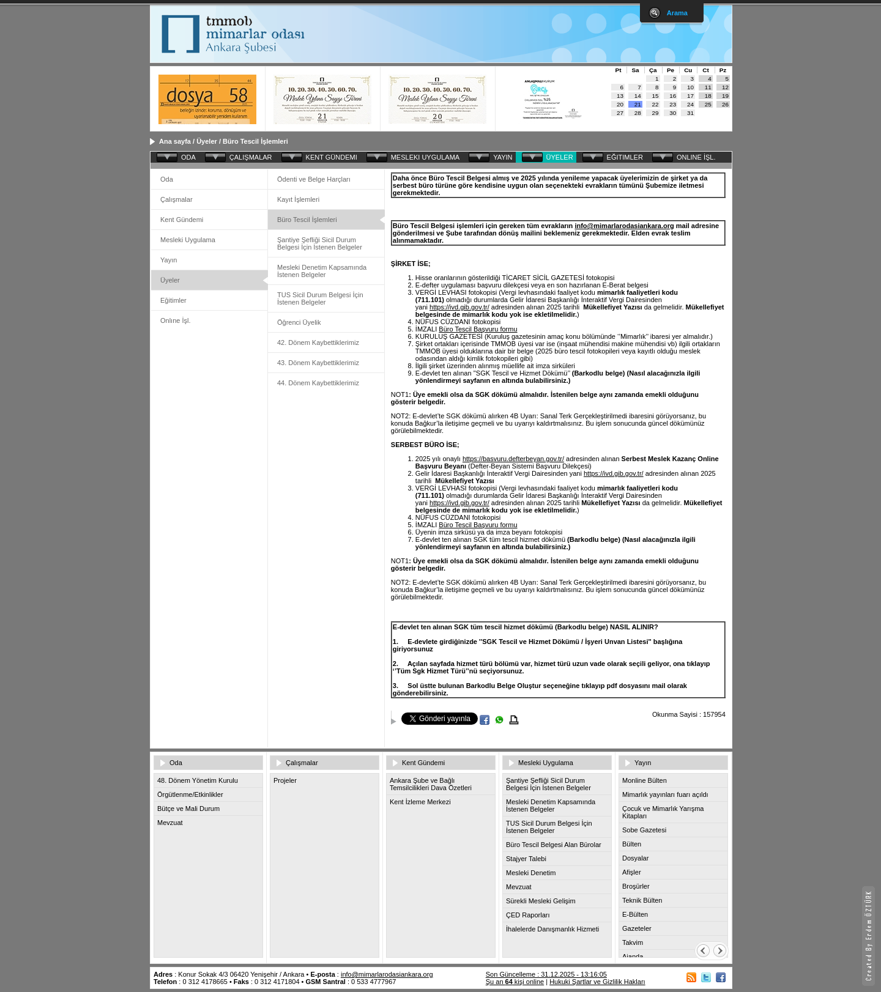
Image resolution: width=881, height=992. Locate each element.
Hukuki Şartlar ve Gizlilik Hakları (597, 981)
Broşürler (636, 886)
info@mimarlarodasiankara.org (624, 225)
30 (672, 112)
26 (725, 104)
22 (655, 104)
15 (655, 95)
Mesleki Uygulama (187, 239)
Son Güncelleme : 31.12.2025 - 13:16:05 (546, 974)
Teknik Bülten (642, 900)
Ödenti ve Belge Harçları (314, 179)
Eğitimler (173, 300)
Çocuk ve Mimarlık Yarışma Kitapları (663, 812)
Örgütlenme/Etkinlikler (190, 794)
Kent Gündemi (181, 219)
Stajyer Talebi (526, 858)
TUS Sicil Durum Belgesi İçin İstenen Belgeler (320, 298)
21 (637, 104)
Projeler (285, 780)
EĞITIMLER (625, 157)
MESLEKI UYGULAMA (425, 157)
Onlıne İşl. (175, 320)
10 (690, 87)
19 (725, 95)
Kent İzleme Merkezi (420, 801)
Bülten (631, 844)
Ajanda (632, 956)
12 (725, 87)
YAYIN (502, 157)
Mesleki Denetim (531, 872)
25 (708, 104)
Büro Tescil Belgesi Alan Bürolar (553, 844)
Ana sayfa (175, 141)
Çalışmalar (176, 199)
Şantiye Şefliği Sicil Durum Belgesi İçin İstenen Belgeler (319, 243)
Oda (166, 179)
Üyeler (206, 141)
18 (708, 95)
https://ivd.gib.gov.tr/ (459, 307)
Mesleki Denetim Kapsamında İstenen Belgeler (321, 271)
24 (690, 104)
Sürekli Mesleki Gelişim (541, 901)
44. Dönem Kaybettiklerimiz (318, 383)
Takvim (632, 942)
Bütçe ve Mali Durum (188, 808)
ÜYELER (559, 157)
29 (655, 112)
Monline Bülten (644, 780)
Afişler (631, 872)
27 (620, 112)
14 (637, 95)
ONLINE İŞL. (696, 157)
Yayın (168, 260)
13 (620, 95)
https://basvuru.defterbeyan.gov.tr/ (513, 458)
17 (690, 95)
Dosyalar (635, 858)
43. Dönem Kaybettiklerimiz (318, 362)
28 (637, 112)
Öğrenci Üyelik (299, 322)
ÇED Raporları (528, 915)
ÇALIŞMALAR (250, 157)
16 (672, 95)
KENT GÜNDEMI (331, 157)
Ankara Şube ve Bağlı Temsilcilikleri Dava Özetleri (431, 784)
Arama (677, 13)
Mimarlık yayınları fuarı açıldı (665, 794)
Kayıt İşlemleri (298, 199)
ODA (188, 157)
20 (620, 104)
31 (690, 112)
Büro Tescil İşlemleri (255, 141)
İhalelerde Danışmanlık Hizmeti (552, 929)
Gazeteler (637, 928)
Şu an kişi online (515, 981)
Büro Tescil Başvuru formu (478, 329)
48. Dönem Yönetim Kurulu (197, 780)
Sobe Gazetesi (644, 830)
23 (672, 104)
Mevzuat (170, 822)
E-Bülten (635, 914)
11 (708, 87)
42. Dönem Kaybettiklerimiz (318, 342)
